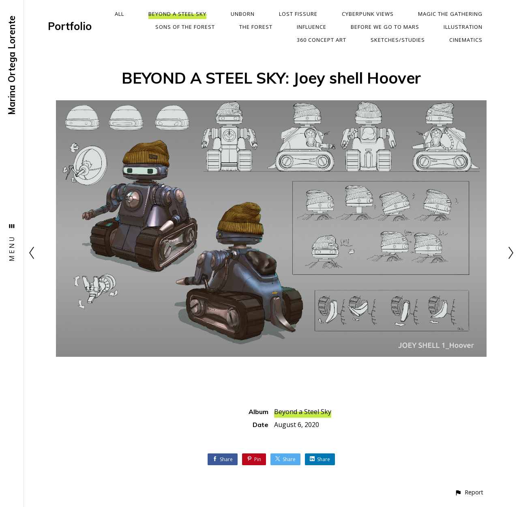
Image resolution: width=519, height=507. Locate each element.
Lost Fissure (298, 13)
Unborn (243, 13)
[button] (469, 492)
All (119, 13)
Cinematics (466, 39)
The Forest (255, 26)
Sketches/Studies (398, 39)
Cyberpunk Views (368, 13)
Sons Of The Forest (185, 26)
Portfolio (70, 26)
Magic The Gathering (450, 13)
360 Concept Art (321, 39)
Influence (311, 26)
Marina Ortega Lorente (11, 65)
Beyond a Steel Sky (177, 13)
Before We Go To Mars (385, 26)
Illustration (463, 26)
